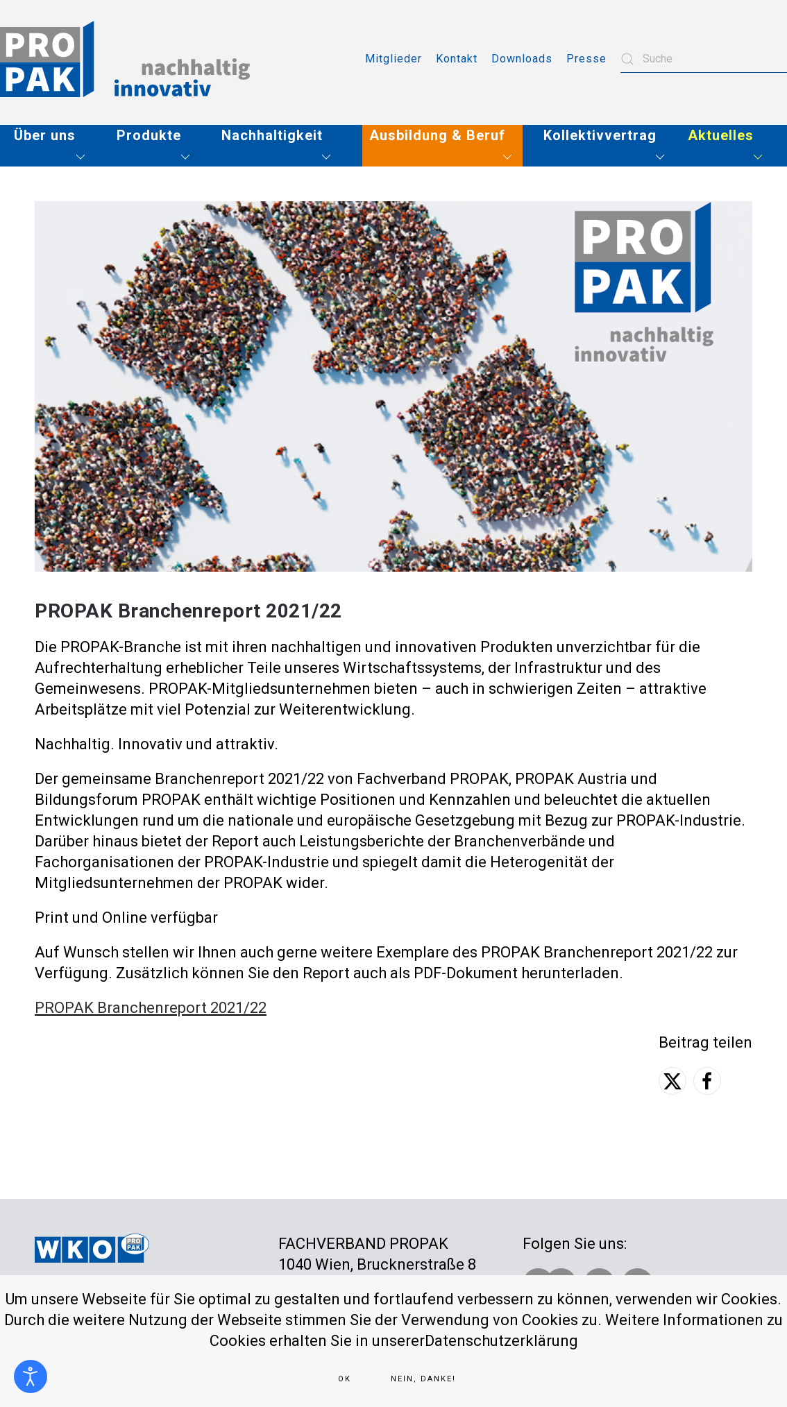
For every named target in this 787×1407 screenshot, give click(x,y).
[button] (55, 146)
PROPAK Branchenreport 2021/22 (150, 1007)
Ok (344, 1378)
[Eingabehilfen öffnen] (30, 1376)
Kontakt (456, 58)
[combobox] (703, 59)
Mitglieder (393, 58)
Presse (586, 58)
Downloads (521, 58)
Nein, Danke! (423, 1378)
